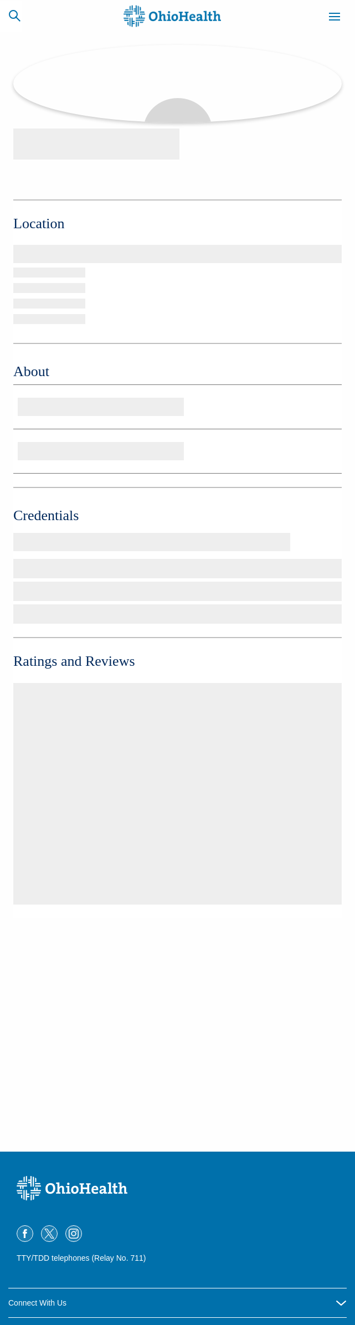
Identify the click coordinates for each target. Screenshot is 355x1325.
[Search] (14, 15)
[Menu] (334, 18)
